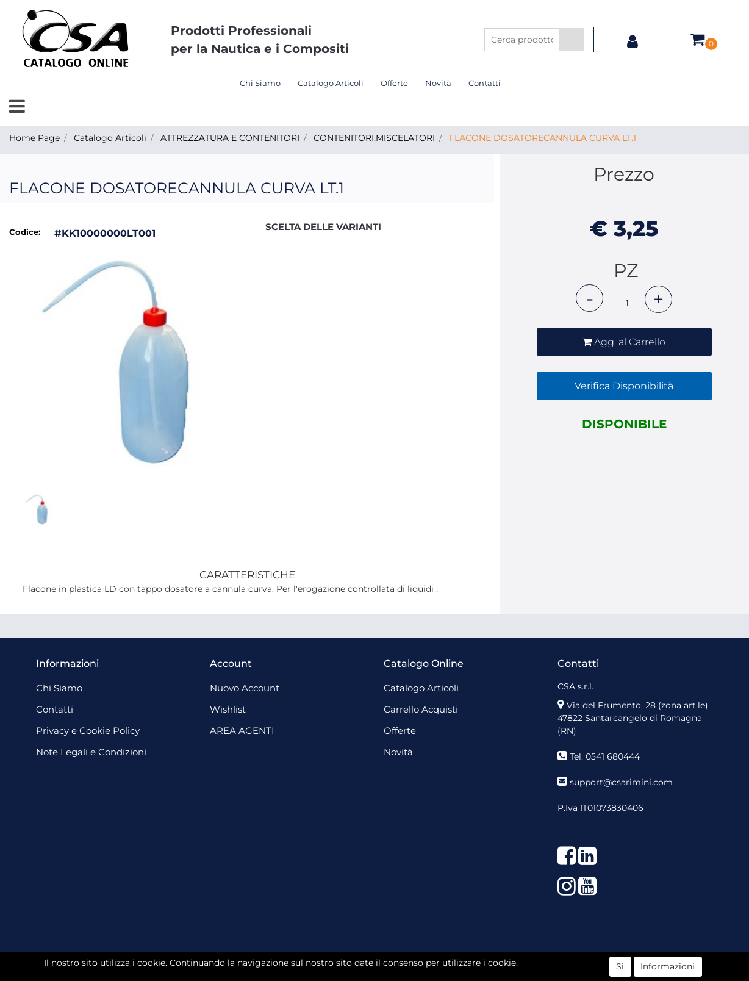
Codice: (24, 232)
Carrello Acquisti (421, 709)
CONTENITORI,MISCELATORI (374, 137)
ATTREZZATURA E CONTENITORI (229, 137)
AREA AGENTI (242, 730)
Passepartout (401, 961)
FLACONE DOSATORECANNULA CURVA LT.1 (542, 137)
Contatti (484, 83)
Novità (438, 83)
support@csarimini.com (621, 782)
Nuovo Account (244, 688)
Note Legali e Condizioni (91, 752)
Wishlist (228, 709)
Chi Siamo (260, 83)
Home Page (34, 137)
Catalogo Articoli (331, 83)
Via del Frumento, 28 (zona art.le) (637, 705)
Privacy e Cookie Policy (88, 730)
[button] (571, 39)
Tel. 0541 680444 (605, 756)
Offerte (394, 83)
